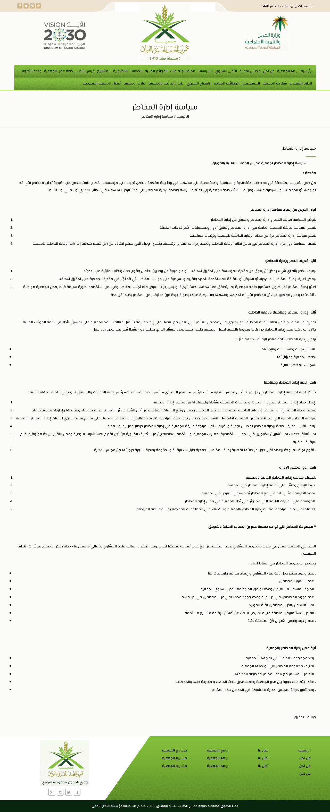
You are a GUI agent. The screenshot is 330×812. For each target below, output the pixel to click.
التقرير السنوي (226, 71)
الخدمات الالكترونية (127, 71)
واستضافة (130, 806)
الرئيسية (307, 71)
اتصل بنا (263, 750)
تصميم (141, 806)
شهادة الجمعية (274, 83)
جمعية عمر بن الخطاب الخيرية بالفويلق (181, 806)
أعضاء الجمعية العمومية (101, 83)
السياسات (205, 71)
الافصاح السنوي (199, 83)
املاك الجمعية (135, 83)
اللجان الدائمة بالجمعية (166, 83)
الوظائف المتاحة (226, 83)
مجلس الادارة (250, 71)
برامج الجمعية (287, 71)
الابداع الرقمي (101, 806)
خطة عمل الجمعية (58, 71)
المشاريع (104, 71)
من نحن (269, 71)
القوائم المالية (156, 71)
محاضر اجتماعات (182, 71)
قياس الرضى (85, 71)
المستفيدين (251, 83)
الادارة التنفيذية (301, 83)
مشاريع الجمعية (174, 750)
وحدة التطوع (32, 71)
